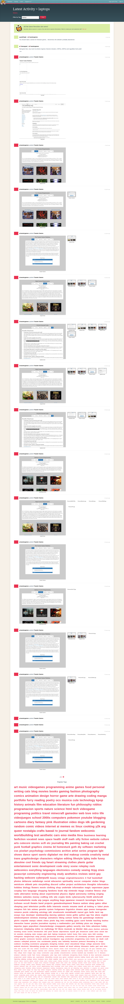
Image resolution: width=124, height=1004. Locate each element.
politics (36, 813)
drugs (35, 969)
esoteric (44, 975)
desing (82, 983)
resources (18, 929)
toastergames (33, 37)
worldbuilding (23, 835)
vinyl (24, 983)
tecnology (99, 989)
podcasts (36, 961)
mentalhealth (70, 912)
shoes (40, 962)
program (92, 850)
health (57, 839)
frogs (39, 969)
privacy (43, 936)
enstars (73, 964)
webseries (16, 973)
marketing (100, 846)
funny (101, 858)
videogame (87, 809)
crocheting (77, 973)
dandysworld (57, 980)
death (101, 939)
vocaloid (32, 839)
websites (27, 897)
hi (33, 962)
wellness (100, 969)
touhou (105, 921)
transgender (101, 909)
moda (34, 900)
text (103, 964)
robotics (17, 941)
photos (17, 881)
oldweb (28, 884)
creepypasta (60, 926)
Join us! (84, 29)
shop (58, 887)
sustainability (17, 971)
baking (85, 843)
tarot (97, 912)
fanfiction (20, 839)
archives (100, 975)
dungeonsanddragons (44, 989)
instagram (41, 980)
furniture (60, 969)
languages (49, 870)
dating (44, 983)
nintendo (73, 891)
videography (45, 955)
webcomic (88, 830)
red (66, 990)
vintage (61, 878)
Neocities (15, 1001)
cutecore (25, 843)
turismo (34, 966)
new (68, 982)
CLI (82, 1001)
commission (49, 983)
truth (57, 973)
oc (73, 826)
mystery (52, 923)
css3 (65, 982)
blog (34, 791)
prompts (35, 987)
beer (26, 992)
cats (27, 791)
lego (55, 955)
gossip (34, 989)
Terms (103, 1001)
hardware (41, 959)
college (20, 953)
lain (29, 909)
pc (94, 951)
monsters (89, 959)
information (78, 887)
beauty (53, 878)
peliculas (104, 929)
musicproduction (47, 976)
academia (97, 966)
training (102, 980)
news (41, 839)
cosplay (18, 891)
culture (104, 839)
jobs (29, 987)
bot (42, 976)
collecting (33, 912)
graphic (23, 939)
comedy (75, 870)
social (47, 881)
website (95, 839)
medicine (99, 918)
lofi (79, 990)
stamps (32, 921)
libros (60, 929)
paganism (20, 983)
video (73, 822)
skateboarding (42, 915)
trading (83, 957)
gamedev (71, 813)
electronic (25, 946)
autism (84, 903)
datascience (21, 989)
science (59, 809)
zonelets (20, 934)
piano (91, 929)
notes (59, 976)
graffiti (82, 969)
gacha (22, 971)
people (55, 961)
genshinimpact (40, 971)
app (88, 915)
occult (26, 903)
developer (30, 915)
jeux (89, 987)
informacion (94, 975)
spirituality (67, 881)
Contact (108, 1001)
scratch (24, 948)
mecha (88, 990)
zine (83, 926)
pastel (24, 957)
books (53, 791)
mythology (49, 929)
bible (27, 966)
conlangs (15, 990)
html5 (89, 897)
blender (79, 929)
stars (90, 934)
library (15, 969)
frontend (93, 983)
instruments (104, 989)
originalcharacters (75, 878)
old (90, 948)
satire (52, 982)
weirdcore (19, 884)
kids (37, 978)
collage (89, 944)
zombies (65, 987)
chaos (98, 980)
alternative (25, 894)
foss (64, 971)
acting (83, 948)
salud (75, 959)
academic (27, 971)
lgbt (101, 850)
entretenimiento (54, 987)
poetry (50, 800)
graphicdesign (30, 858)
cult (43, 987)
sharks (62, 948)
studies (88, 989)
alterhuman (77, 969)
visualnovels (58, 912)
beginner (74, 989)
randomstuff (99, 985)
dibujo (29, 992)
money (36, 897)
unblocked (64, 951)
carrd (82, 921)
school (36, 817)
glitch (103, 971)
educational (74, 944)
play (49, 978)
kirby (53, 964)
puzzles (34, 923)
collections (93, 987)
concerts (16, 975)
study (60, 873)
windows (34, 918)
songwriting (22, 987)
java (60, 957)
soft (25, 973)
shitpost (57, 978)
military (36, 983)
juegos (45, 900)
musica (67, 800)
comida (84, 854)
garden (27, 975)
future (73, 980)
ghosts (66, 973)
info (51, 897)
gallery (70, 926)
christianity (82, 936)
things (82, 944)
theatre (34, 903)
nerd (60, 959)
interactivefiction (87, 983)
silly (78, 839)
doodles (100, 982)
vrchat (71, 982)
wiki (50, 912)
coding (91, 795)
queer (18, 830)
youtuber (80, 982)
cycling (92, 971)
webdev (36, 948)
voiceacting (85, 976)
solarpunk (69, 987)
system (50, 909)
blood (20, 980)
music (23, 787)
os (22, 978)
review (63, 975)
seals (96, 978)
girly (92, 957)
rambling (33, 985)
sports (38, 809)
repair (27, 985)
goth (74, 846)
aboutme (19, 862)
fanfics (107, 978)
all (85, 906)
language (32, 891)
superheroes (21, 976)
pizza (86, 923)
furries (100, 900)
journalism (43, 923)
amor (96, 932)
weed (96, 957)
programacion (23, 809)
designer (63, 985)
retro (95, 813)
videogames (36, 787)
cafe (29, 951)
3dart (101, 973)
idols (107, 982)
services (74, 953)
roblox (97, 804)
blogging (99, 817)
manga (102, 795)
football (25, 846)
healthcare (16, 964)
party (33, 983)
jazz (87, 948)
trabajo (60, 990)
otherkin (28, 964)
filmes (91, 951)
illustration (60, 822)
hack (28, 989)
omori (67, 944)
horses (38, 955)
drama (101, 959)
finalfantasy (40, 985)
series (82, 850)
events (65, 906)
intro (62, 921)
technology (87, 800)
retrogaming (73, 955)
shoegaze (16, 980)
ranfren (101, 990)
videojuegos (22, 817)
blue (31, 948)
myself (72, 932)
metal (105, 854)
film (39, 804)
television (33, 906)
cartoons (20, 822)
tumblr (29, 955)
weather (55, 959)
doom (25, 953)
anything (54, 900)
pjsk (45, 934)
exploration (56, 990)
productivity (70, 990)
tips (96, 989)
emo (64, 835)
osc (91, 923)
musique (39, 987)
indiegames (18, 936)
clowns (51, 948)
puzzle (25, 912)
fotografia (17, 951)
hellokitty (66, 941)
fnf (56, 929)
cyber (51, 955)
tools (19, 948)
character (54, 976)
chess (46, 921)
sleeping (18, 906)
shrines (15, 976)
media (72, 835)
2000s (46, 817)
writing (19, 791)
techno (35, 959)
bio (80, 918)
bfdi (94, 934)
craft (106, 939)
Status (98, 1001)
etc (48, 843)
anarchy (88, 971)
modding (69, 921)
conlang (35, 976)
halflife (54, 989)
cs (43, 978)
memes (65, 826)
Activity (16, 1)
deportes (18, 926)
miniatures (79, 989)
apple (83, 978)
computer (86, 881)
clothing (51, 887)
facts (36, 985)
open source (22, 1001)
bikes (68, 976)
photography (90, 791)
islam (76, 983)
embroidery (71, 983)
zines (101, 870)
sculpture (80, 966)
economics (65, 961)
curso (75, 966)
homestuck (63, 846)
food (88, 787)
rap (101, 912)
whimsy (77, 946)
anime (70, 787)
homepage (52, 962)
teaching (97, 921)
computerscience (65, 953)
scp (15, 985)
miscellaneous (60, 987)
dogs (81, 822)
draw (92, 955)
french (15, 978)
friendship (28, 968)
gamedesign (88, 918)
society (82, 973)
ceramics (83, 971)
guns (90, 975)
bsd (22, 962)
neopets (51, 985)
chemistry (51, 951)
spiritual (31, 989)
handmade (33, 978)
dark (49, 934)
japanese (70, 900)
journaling (57, 843)
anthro (63, 989)
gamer (65, 957)
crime (31, 982)
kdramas (53, 975)
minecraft (57, 813)
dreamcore (84, 932)
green (45, 961)
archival (22, 990)
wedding (53, 968)
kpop (99, 800)
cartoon (68, 918)
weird (92, 873)
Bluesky (34, 1001)
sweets (106, 983)
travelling (25, 944)
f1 (98, 953)
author (66, 962)
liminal (86, 975)
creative (89, 891)
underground (16, 987)
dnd (66, 854)
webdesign (37, 881)
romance (18, 912)
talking (42, 973)
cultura (33, 964)
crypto (61, 897)
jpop (93, 948)
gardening (98, 822)
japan (106, 887)
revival (45, 980)
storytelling (44, 884)
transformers (44, 948)
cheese (103, 985)
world (25, 962)
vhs (19, 962)
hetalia (99, 978)
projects (48, 903)
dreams (79, 909)
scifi (43, 843)
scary (81, 968)
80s (28, 948)
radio (16, 894)
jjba (36, 975)
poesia (49, 982)
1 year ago (107, 37)
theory (48, 975)
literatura (102, 953)
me (61, 854)
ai (58, 826)
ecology (29, 959)
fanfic (91, 912)
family (75, 918)
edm (70, 962)
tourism (69, 964)
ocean (24, 932)
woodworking (48, 990)
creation (20, 969)
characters (46, 858)
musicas (58, 983)
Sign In (121, 1)
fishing (102, 962)
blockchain (37, 973)
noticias (61, 978)
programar (106, 955)
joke (30, 985)
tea (69, 951)
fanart (50, 862)
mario (25, 951)
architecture (80, 884)
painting (75, 843)
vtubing (97, 983)
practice (32, 975)
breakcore (62, 934)
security (77, 926)
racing (78, 964)
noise (85, 934)
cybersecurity (78, 897)
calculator (102, 983)
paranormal (51, 936)
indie (94, 858)
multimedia (65, 955)
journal (64, 830)
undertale (66, 887)
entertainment (22, 866)
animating (56, 985)
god (97, 946)
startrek (40, 978)
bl (97, 941)
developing (103, 987)
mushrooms (75, 990)
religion (58, 858)
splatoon (61, 915)
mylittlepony (35, 982)
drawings (43, 918)
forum (71, 959)
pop (85, 953)
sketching (38, 964)
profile (42, 906)
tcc (101, 961)
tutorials (21, 973)
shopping (42, 891)
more (71, 985)
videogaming (17, 968)
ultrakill (65, 980)
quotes (99, 971)
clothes (72, 862)
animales (80, 962)
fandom (74, 830)
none (87, 939)
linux (79, 826)
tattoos (21, 961)
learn (98, 962)
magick (17, 985)
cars (57, 835)
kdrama (94, 962)
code (59, 866)
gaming (64, 791)
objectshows (64, 932)
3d (54, 846)
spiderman (66, 978)
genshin (42, 909)
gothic (75, 915)
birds (68, 897)
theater (73, 951)
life (102, 813)
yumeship (58, 975)
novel (66, 948)
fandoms (52, 891)
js (69, 961)
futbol (100, 906)
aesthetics (71, 873)
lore (25, 891)
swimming (95, 959)
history (19, 804)
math (71, 839)
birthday (79, 923)
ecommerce (34, 944)
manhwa (40, 951)
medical (50, 961)
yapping (68, 969)
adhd (104, 982)
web (81, 813)
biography (22, 992)
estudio (76, 975)
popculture (33, 926)
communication (88, 978)
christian (103, 966)
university (59, 971)
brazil (66, 966)
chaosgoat (23, 46)
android (17, 946)
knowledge (57, 966)
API (89, 1001)
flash (33, 955)
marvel (81, 912)
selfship (100, 976)
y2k (97, 826)
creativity (95, 854)
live (24, 978)
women (106, 968)
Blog (85, 1001)
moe (52, 990)
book (60, 891)
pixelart (23, 850)
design (44, 795)
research (80, 900)
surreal (24, 969)
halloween (22, 966)
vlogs (91, 982)
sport (34, 854)
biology (26, 887)
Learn (21, 1)
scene (74, 866)
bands (93, 964)
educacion (56, 881)
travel (46, 813)
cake (84, 990)
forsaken (30, 976)
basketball (97, 878)
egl (71, 968)
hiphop (55, 934)
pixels (52, 921)
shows (18, 854)
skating (29, 957)
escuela (55, 957)
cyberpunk (42, 877)
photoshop (84, 989)
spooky (83, 985)
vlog (101, 951)
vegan (46, 987)
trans (17, 858)
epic (34, 957)
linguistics (70, 909)
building (29, 973)
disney (37, 980)
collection (24, 955)
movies (43, 791)
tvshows (18, 903)
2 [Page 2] (61, 777)
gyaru (76, 921)
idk (88, 822)
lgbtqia (31, 961)
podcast (46, 939)
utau (60, 941)
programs (81, 975)
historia (85, 955)
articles (46, 978)
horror (54, 795)
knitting (90, 906)
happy (38, 989)
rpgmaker (71, 973)
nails (104, 973)
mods (35, 971)
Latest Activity (24, 9)
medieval (87, 969)
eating (65, 968)
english (104, 915)
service (39, 966)
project (69, 884)
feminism (74, 941)
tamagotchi (90, 985)
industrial (107, 980)
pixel (50, 932)
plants (81, 862)
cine (38, 941)
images (29, 953)
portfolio (20, 800)
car (97, 939)
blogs (102, 881)
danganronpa (29, 936)
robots (39, 921)
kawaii (50, 830)
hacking (19, 877)
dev (47, 946)
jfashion (97, 929)
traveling (17, 932)
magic (88, 887)
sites (64, 969)
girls (79, 948)
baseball (80, 953)
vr (96, 906)
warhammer (16, 989)
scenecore (31, 939)
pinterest (82, 941)
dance (26, 854)
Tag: (17, 17)
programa (94, 968)
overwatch (81, 987)
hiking (61, 918)
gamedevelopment (63, 903)
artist (75, 850)
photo (106, 906)
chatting (60, 961)
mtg (80, 978)
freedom (30, 962)
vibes (86, 985)
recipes (40, 934)
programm (67, 985)
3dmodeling (34, 946)
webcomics (21, 870)
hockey (43, 964)
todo (77, 985)
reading (39, 800)
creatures (45, 985)
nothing (91, 894)
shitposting (76, 968)
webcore (30, 877)
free (92, 915)
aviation (72, 969)
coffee (62, 884)
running (100, 934)
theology (53, 973)
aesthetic (46, 835)
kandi (104, 961)
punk (17, 846)
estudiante (98, 964)
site (55, 897)
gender (18, 992)
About (72, 1001)
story (66, 866)
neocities (105, 976)
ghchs (17, 921)
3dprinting (17, 959)
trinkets (41, 961)
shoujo (26, 987)
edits (81, 990)
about (42, 894)
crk (77, 978)
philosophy (84, 804)
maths (92, 946)
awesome (96, 944)
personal (98, 787)
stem (77, 987)
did (69, 968)
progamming (80, 939)
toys (23, 915)
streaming (61, 862)
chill (30, 966)
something (22, 985)
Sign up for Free (113, 1)
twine (103, 944)
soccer (77, 881)
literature (63, 804)
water (96, 971)
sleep (91, 903)
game (63, 795)
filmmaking (91, 941)
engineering (49, 873)
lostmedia (77, 980)
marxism (40, 983)
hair (32, 969)
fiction (85, 839)
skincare (16, 961)
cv (91, 968)
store (45, 951)
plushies (91, 936)
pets (35, 884)
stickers (57, 951)
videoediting (48, 957)
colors (62, 966)
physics (64, 894)
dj (89, 955)
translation (90, 953)
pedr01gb (22, 37)
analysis (64, 964)
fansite (55, 932)
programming (55, 787)
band (40, 903)
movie (43, 887)
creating (28, 978)
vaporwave (97, 887)
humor (27, 923)
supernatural (40, 957)
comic (30, 826)
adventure (95, 926)
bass (60, 985)
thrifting (71, 966)
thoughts (91, 884)
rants (31, 971)
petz (93, 966)
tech (76, 809)
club (93, 989)
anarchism (54, 946)
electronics (63, 870)
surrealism (73, 961)
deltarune (26, 881)
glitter (107, 987)
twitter (40, 982)
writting (34, 968)
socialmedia (46, 941)
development (47, 866)
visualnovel (88, 964)
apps (86, 909)
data (85, 929)
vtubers (86, 951)
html (69, 809)
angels (36, 962)
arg (103, 826)
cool (28, 862)
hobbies (18, 887)
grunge (42, 946)
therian (101, 957)
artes (98, 961)
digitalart (52, 854)
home (75, 934)
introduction (38, 932)
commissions (53, 850)
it (85, 878)
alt (67, 946)
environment (73, 948)
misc (106, 946)
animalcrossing (86, 982)
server (67, 975)
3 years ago (107, 46)
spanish (99, 936)
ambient (43, 969)
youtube (86, 817)
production (69, 939)
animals (30, 804)
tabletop (23, 959)
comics (19, 795)
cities (38, 992)
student (62, 946)
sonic (35, 866)
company (72, 975)
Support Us (28, 1)
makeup (74, 854)
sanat (93, 978)
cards (39, 976)
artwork (58, 962)
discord (54, 884)
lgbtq (87, 858)
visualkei (94, 985)
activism (106, 936)
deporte (56, 948)
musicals (68, 929)
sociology (22, 964)
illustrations (63, 976)
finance (76, 903)
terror (104, 975)
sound (15, 962)
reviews (83, 873)
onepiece (40, 975)
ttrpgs (81, 891)
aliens (97, 915)
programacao (46, 968)
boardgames (55, 939)
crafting (44, 897)
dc (63, 959)
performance (92, 976)
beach (79, 985)
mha (48, 985)
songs (101, 941)
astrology (43, 912)
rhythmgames (51, 980)
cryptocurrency (74, 976)
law (106, 932)
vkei (45, 932)
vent (101, 946)
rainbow (32, 987)
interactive (18, 923)
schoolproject (53, 971)
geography (44, 944)
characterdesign (46, 926)
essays (17, 915)
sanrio (42, 854)
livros (46, 959)
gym (86, 912)
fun (73, 804)
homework (39, 968)
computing (79, 951)
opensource (81, 959)
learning (101, 835)
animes (35, 909)
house (87, 980)
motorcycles (98, 987)
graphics (36, 846)
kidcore (82, 964)
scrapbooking (22, 975)
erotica (62, 973)
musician (26, 990)
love (88, 813)
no (42, 929)
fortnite (89, 921)
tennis (89, 966)
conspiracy (58, 964)
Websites (9, 1)
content (103, 978)
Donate (78, 1001)
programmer (18, 957)
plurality (56, 953)
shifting (49, 987)
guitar (89, 862)
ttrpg (94, 870)
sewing (85, 870)
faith (91, 989)
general (102, 968)
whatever (17, 955)
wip (40, 900)
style (34, 934)
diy (79, 846)
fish (24, 909)
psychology (36, 850)
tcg (31, 992)
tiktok (50, 959)
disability (54, 983)
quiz (62, 982)
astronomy (81, 894)
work (80, 906)
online (37, 929)
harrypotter (47, 973)
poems (92, 909)
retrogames (48, 969)
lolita (15, 948)
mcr (96, 953)
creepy (39, 953)
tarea (66, 989)
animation (32, 795)
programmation (25, 982)
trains (105, 951)
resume (73, 906)
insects (88, 957)
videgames (70, 989)
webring (50, 989)
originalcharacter (93, 980)
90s (67, 843)
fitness (97, 891)
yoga (51, 953)
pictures (33, 941)
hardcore (16, 966)
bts (22, 951)
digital (72, 894)
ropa (85, 961)
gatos (98, 903)
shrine (16, 939)
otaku (71, 971)
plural (52, 966)
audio (91, 932)
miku (66, 959)
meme (69, 915)
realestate (99, 948)
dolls (49, 906)
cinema (47, 846)
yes (85, 959)
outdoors (17, 944)
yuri (73, 923)
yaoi (26, 906)
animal (74, 978)
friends (36, 862)
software (87, 846)
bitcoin (80, 955)
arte (71, 795)
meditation (32, 980)
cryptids (67, 971)
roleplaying (29, 929)
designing (53, 944)
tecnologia (90, 900)
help (15, 953)
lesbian (61, 944)
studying (27, 934)
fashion (75, 791)
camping (19, 978)
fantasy (40, 822)
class (97, 976)
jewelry (54, 941)
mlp (66, 891)
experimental (52, 894)
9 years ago (107, 57)
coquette (24, 921)
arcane (64, 990)
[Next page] (63, 777)
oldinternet (85, 987)
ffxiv (80, 934)
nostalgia (29, 830)
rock (92, 866)
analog (85, 966)
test (36, 835)
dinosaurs (85, 946)
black (74, 985)
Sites (15, 13)
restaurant (45, 962)
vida (26, 976)
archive (66, 850)
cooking (88, 826)
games (79, 787)
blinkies (18, 897)
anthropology (77, 971)
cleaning (48, 964)
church (69, 980)
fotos (37, 990)
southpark (71, 957)
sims (27, 983)
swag (37, 936)
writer (33, 973)
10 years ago (107, 189)
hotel (44, 990)
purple (23, 968)
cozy (97, 951)
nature (48, 809)
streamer (104, 990)
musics (15, 983)
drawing (80, 795)
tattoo (97, 973)
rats (99, 968)
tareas (57, 989)
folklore (70, 978)
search (89, 962)
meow (101, 932)
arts (16, 843)
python (82, 915)
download (40, 990)
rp (74, 929)
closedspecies (59, 968)
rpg (43, 862)
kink (25, 989)
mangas (28, 969)
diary (30, 822)
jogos (25, 926)
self (30, 990)
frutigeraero (60, 909)
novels (30, 932)
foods (93, 939)
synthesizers (82, 980)
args (34, 953)
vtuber (95, 881)
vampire (53, 978)
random (19, 826)
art (16, 787)
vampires (18, 909)
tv (56, 830)
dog (57, 921)
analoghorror (88, 973)
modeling (93, 961)
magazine (47, 971)
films (80, 835)
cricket (85, 962)
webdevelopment (21, 918)
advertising (75, 982)
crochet (99, 843)
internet (50, 826)
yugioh (97, 990)
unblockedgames (25, 980)
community (34, 873)
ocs (58, 800)
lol (15, 934)
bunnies (39, 939)
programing (22, 813)
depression (86, 968)
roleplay (84, 866)
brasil (71, 946)
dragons (97, 923)
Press (93, 1001)
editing (68, 858)
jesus (104, 948)
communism (69, 936)
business (89, 835)
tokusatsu (33, 990)
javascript (20, 873)
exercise (63, 983)
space (48, 839)
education (49, 804)
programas (80, 961)
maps (88, 961)
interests (57, 906)
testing (35, 894)
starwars (34, 951)
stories (35, 843)
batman (93, 973)
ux (59, 973)
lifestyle (78, 858)
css (16, 850)
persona (77, 957)
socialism (106, 959)
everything (35, 870)
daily (79, 983)
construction (45, 953)
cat (92, 843)
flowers (35, 887)
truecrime (26, 961)
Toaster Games (38, 57)
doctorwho (35, 992)
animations (53, 918)
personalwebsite (22, 900)
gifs (77, 932)
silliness (73, 987)
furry (30, 800)
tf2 (76, 936)
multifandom (93, 990)
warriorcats (98, 955)
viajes (96, 982)
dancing (53, 915)
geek (30, 983)
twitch (69, 934)
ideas (62, 962)
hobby (104, 926)
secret (15, 992)
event (59, 955)
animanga (74, 962)
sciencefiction (93, 969)
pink (49, 822)
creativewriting (57, 982)
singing (100, 894)
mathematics (65, 923)
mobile (104, 969)
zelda (67, 983)
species (80, 976)
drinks (19, 990)
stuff (64, 839)
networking (54, 969)
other (104, 903)
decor (62, 980)
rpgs (62, 939)
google (20, 982)
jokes (60, 989)
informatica (102, 884)
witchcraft (98, 897)
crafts (41, 830)
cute (76, 800)
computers (58, 817)
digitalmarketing (46, 966)
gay (98, 873)
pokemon (73, 817)
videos (39, 826)
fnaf (89, 878)
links (88, 926)
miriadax (16, 982)
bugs (62, 900)
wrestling (60, 936)
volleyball (25, 941)
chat (104, 891)
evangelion (44, 982)
